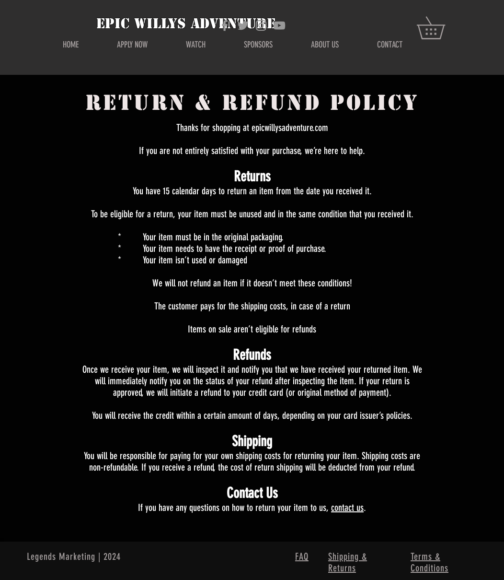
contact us (347, 507)
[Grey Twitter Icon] (243, 25)
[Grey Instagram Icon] (261, 25)
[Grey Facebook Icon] (225, 25)
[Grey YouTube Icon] (279, 25)
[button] (442, 27)
